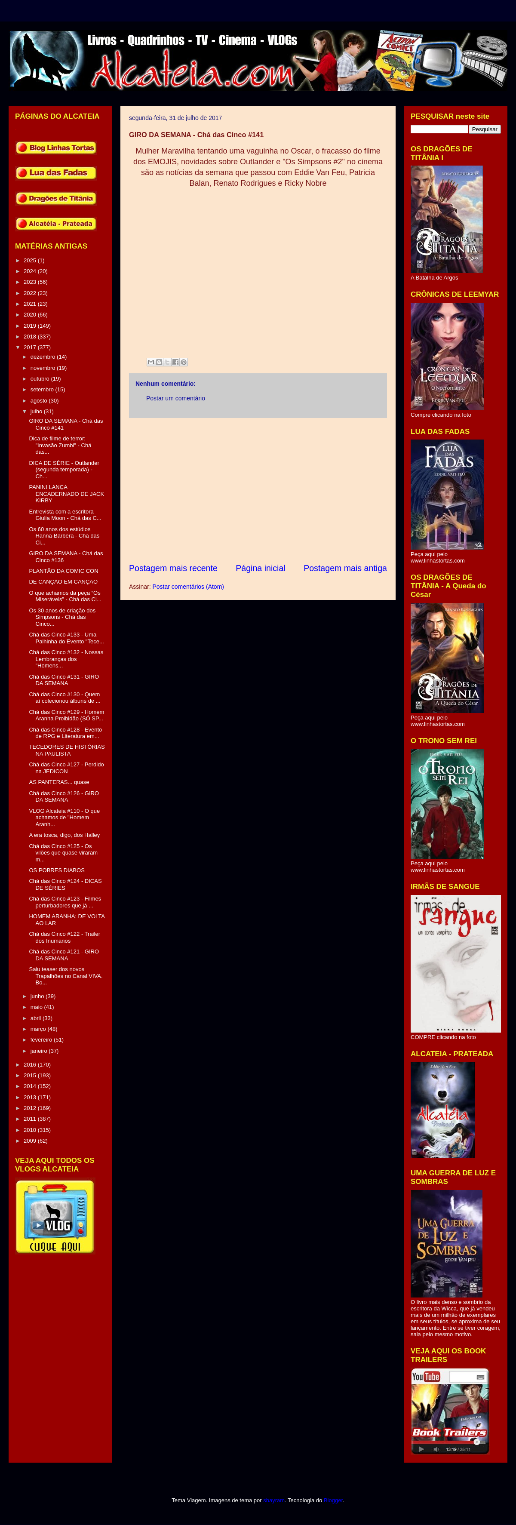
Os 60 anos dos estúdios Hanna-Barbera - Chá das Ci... (64, 536)
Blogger (333, 1500)
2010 (31, 1130)
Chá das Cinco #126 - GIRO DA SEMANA (64, 796)
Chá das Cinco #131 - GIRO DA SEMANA (64, 680)
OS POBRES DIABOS (56, 870)
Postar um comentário (175, 398)
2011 (31, 1119)
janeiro (40, 1051)
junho (38, 996)
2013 (31, 1097)
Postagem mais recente (173, 568)
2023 (31, 282)
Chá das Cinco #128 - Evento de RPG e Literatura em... (65, 733)
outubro (41, 378)
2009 (31, 1141)
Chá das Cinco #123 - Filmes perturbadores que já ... (65, 902)
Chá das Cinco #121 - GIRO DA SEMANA (64, 955)
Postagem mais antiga (345, 568)
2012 (31, 1108)
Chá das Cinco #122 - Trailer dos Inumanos (64, 937)
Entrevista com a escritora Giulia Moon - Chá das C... (65, 515)
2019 (31, 326)
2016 (31, 1064)
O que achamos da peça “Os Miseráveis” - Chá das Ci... (65, 596)
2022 (31, 293)
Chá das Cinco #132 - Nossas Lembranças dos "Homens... (66, 659)
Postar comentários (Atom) (188, 586)
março (39, 1029)
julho (37, 411)
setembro (43, 389)
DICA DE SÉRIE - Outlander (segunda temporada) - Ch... (64, 470)
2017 (31, 347)
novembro (44, 368)
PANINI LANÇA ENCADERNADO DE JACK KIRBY (66, 494)
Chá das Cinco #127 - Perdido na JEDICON (66, 768)
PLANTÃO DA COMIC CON (63, 571)
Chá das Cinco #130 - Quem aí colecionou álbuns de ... (64, 697)
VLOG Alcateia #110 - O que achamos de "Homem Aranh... (64, 817)
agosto (40, 400)
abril (37, 1018)
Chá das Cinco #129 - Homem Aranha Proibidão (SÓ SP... (66, 715)
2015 (31, 1075)
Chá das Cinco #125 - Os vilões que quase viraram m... (63, 853)
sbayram (274, 1500)
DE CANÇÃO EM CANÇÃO (63, 581)
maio (37, 1007)
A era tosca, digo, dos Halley (64, 835)
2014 (31, 1086)
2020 (31, 314)
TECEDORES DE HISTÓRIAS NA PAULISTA (66, 750)
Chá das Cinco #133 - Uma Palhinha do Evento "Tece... (66, 638)
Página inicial (260, 568)
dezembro (44, 357)
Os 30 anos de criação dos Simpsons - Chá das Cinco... (62, 617)
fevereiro (42, 1039)
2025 (31, 260)
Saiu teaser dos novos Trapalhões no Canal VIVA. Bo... (65, 976)
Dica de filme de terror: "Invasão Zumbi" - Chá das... (60, 445)
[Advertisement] (258, 490)
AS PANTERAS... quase (59, 782)
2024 (31, 271)
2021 (31, 304)
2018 (31, 336)
